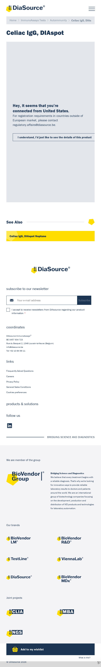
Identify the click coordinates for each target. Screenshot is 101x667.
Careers (10, 376)
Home (13, 20)
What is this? (84, 657)
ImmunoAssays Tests (33, 20)
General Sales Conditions (18, 387)
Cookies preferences (16, 392)
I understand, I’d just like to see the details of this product (55, 137)
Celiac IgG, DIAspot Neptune (28, 236)
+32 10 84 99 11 (17, 351)
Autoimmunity (58, 20)
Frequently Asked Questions (19, 371)
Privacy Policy (12, 381)
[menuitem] (50, 371)
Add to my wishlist (28, 649)
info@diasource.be (14, 347)
